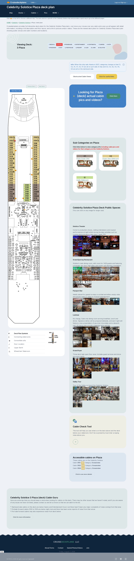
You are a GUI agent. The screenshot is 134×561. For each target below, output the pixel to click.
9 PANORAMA (52, 47)
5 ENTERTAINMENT (80, 44)
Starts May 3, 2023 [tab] (16, 90)
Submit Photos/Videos (75, 548)
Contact (60, 548)
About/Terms (49, 548)
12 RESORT (79, 47)
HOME (9, 22)
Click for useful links (106, 76)
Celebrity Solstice (25, 22)
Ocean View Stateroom (110, 159)
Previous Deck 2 (31, 86)
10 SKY (60, 47)
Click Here (113, 96)
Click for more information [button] (21, 517)
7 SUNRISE (101, 44)
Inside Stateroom (82, 180)
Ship (11, 13)
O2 (82, 462)
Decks (21, 13)
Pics (45, 13)
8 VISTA (109, 44)
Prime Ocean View (82, 159)
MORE (55, 13)
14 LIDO (86, 47)
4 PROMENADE (68, 44)
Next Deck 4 (42, 86)
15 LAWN (93, 47)
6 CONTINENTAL (91, 44)
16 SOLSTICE (101, 47)
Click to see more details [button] (84, 474)
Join (87, 548)
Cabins (33, 13)
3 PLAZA (59, 44)
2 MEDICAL (52, 44)
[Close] (123, 64)
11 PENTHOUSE (69, 47)
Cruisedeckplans (18, 2)
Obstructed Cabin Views (82, 76)
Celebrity (15, 22)
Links (33, 2)
